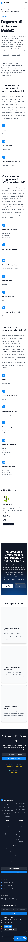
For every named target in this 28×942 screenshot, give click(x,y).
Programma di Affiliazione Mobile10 (10, 11)
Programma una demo (14, 758)
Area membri (21, 806)
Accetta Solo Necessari (11, 929)
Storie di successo (7, 830)
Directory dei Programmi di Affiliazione (14, 9)
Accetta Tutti (7, 926)
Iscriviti (14, 913)
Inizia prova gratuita (14, 868)
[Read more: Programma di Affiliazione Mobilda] (14, 625)
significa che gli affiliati (9, 352)
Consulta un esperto (14, 872)
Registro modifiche (20, 809)
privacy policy (18, 922)
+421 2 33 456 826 (8, 882)
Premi (7, 826)
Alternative (7, 816)
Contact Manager (8, 524)
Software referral (14, 858)
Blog (21, 823)
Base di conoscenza (21, 803)
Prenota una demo (20, 585)
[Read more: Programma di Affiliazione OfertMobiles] (14, 664)
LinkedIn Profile (9, 528)
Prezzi (7, 804)
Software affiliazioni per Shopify (14, 848)
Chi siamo (7, 823)
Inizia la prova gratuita (7, 585)
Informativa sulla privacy (7, 936)
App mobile (7, 813)
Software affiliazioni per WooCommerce (14, 852)
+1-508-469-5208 (8, 888)
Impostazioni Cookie (9, 933)
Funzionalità (7, 807)
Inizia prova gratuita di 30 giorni (14, 754)
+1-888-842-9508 (8, 885)
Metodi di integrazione (7, 810)
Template (21, 826)
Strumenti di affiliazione (14, 861)
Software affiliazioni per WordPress (14, 855)
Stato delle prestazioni (20, 812)
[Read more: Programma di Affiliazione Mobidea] (14, 703)
